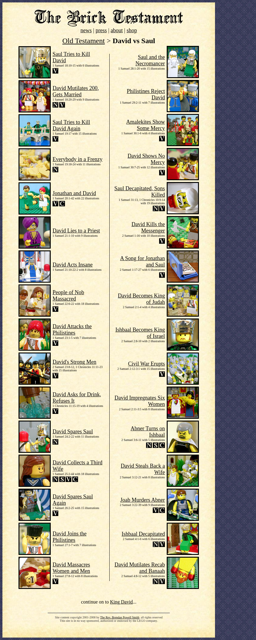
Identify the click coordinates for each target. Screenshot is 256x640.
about (117, 30)
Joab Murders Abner (142, 500)
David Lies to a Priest (76, 231)
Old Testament (83, 41)
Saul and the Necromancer (150, 60)
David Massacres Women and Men (71, 568)
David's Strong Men (74, 362)
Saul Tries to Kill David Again (71, 125)
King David (121, 601)
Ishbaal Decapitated (143, 534)
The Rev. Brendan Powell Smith (119, 617)
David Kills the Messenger (148, 227)
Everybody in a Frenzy (77, 159)
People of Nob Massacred (68, 295)
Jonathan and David (74, 193)
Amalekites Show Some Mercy (145, 125)
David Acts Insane (73, 265)
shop (132, 30)
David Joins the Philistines (70, 537)
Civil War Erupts (146, 364)
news (86, 30)
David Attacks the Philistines (72, 329)
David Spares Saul (73, 431)
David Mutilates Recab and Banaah (139, 568)
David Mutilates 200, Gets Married (76, 91)
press (101, 30)
